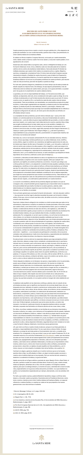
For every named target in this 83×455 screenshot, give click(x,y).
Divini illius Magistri (48, 335)
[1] (68, 128)
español (71, 12)
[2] (49, 130)
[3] (52, 154)
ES (40, 22)
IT (43, 22)
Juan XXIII (9, 12)
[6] (63, 348)
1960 (23, 12)
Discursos (18, 12)
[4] (56, 208)
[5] (50, 315)
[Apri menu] (75, 8)
